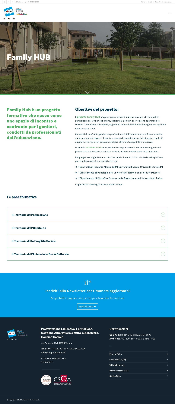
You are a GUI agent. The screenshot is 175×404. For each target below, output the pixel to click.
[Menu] (170, 13)
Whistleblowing (116, 365)
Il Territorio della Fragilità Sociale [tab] (88, 241)
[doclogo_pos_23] (16, 13)
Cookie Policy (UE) (117, 360)
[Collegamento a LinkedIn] (13, 2)
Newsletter (168, 2)
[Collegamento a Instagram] (9, 2)
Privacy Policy (115, 354)
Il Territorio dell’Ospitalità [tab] (88, 228)
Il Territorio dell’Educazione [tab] (88, 215)
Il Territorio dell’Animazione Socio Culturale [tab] (88, 254)
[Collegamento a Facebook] (4, 2)
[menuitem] (143, 2)
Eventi (150, 2)
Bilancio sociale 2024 (119, 371)
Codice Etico (115, 376)
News (143, 2)
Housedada (36, 400)
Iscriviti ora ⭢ (87, 306)
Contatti (158, 2)
